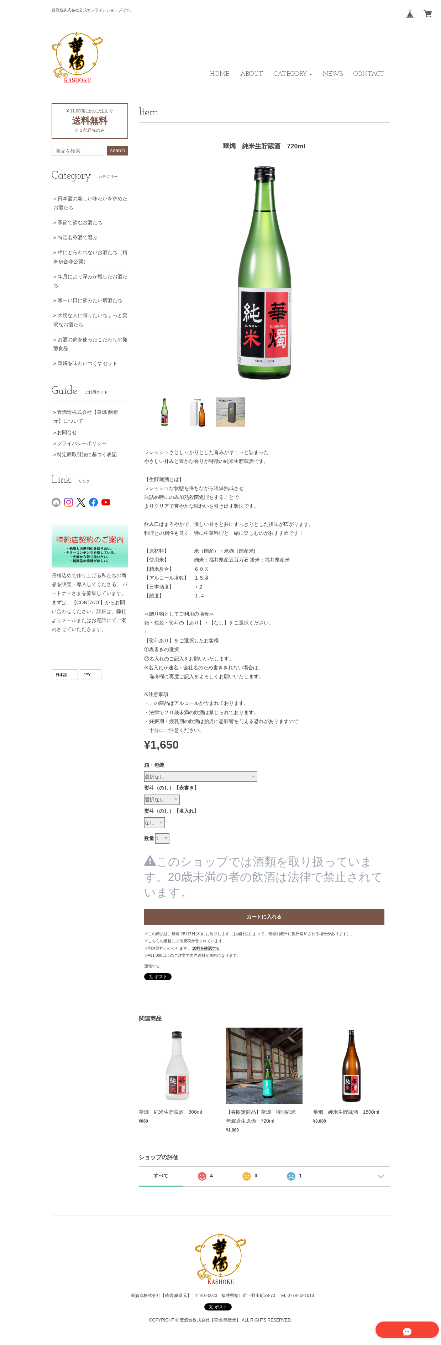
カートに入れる (264, 916)
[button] (292, 74)
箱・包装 (154, 765)
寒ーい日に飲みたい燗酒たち (90, 300)
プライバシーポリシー (82, 443)
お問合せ (67, 432)
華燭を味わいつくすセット (87, 363)
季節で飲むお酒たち (80, 222)
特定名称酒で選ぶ (78, 237)
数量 (149, 838)
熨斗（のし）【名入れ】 (171, 811)
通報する (152, 966)
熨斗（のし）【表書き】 (171, 788)
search (117, 150)
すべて (160, 1175)
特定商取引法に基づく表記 (87, 454)
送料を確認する (206, 948)
